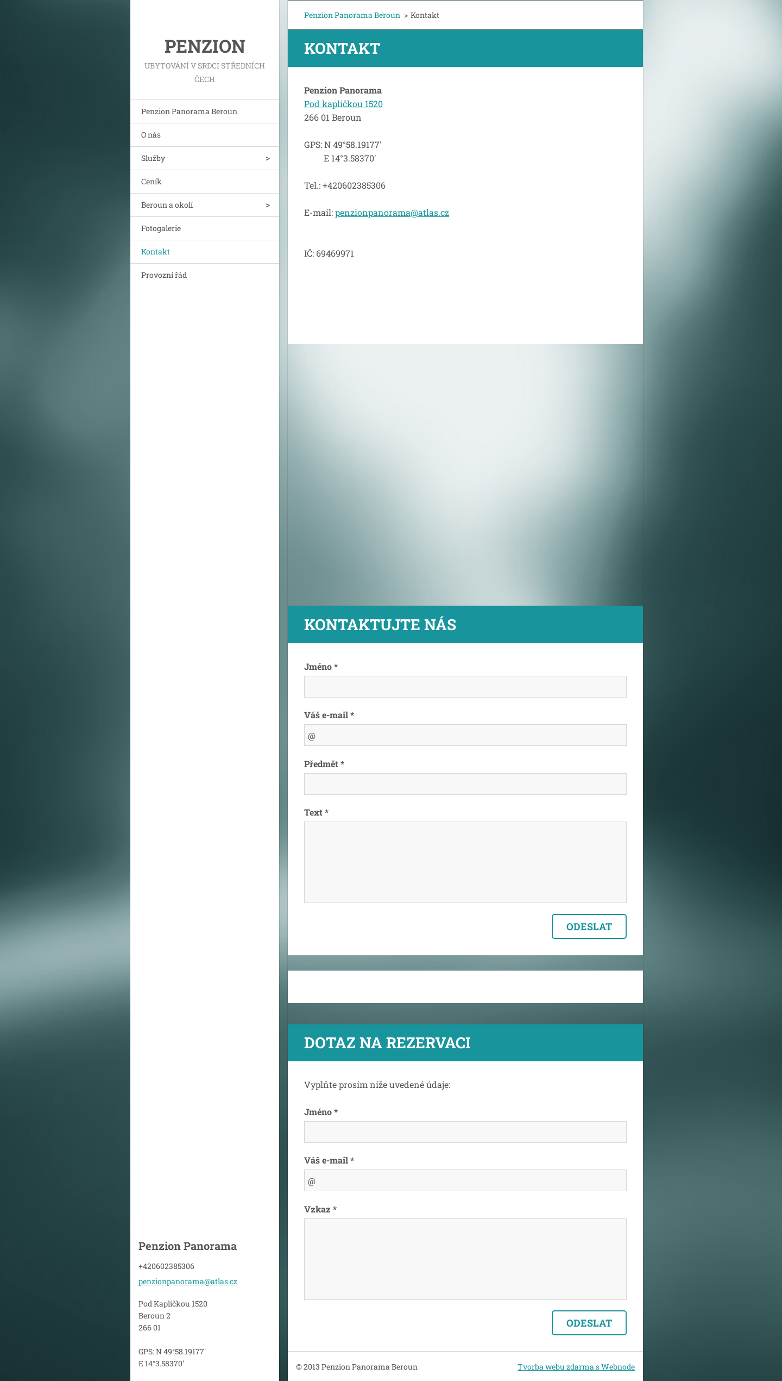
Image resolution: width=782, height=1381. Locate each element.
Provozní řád (164, 275)
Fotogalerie (161, 228)
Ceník (151, 181)
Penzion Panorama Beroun (189, 111)
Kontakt (155, 251)
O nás (151, 134)
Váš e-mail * (329, 714)
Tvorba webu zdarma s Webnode (576, 1366)
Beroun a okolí (167, 205)
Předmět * (324, 763)
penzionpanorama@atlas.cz (392, 212)
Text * (316, 812)
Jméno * (321, 666)
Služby (153, 158)
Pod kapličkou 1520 (343, 103)
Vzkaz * (320, 1209)
